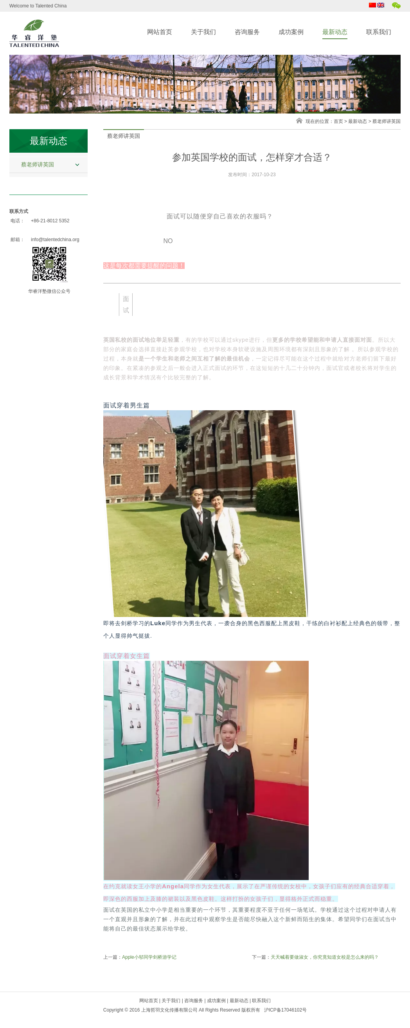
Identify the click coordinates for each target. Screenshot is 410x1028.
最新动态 (334, 32)
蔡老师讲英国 (37, 165)
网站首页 (159, 32)
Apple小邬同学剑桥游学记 (149, 957)
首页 (338, 121)
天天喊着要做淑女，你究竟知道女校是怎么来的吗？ (325, 957)
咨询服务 (247, 32)
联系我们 (378, 32)
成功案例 (291, 32)
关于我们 (203, 32)
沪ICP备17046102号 (285, 1010)
